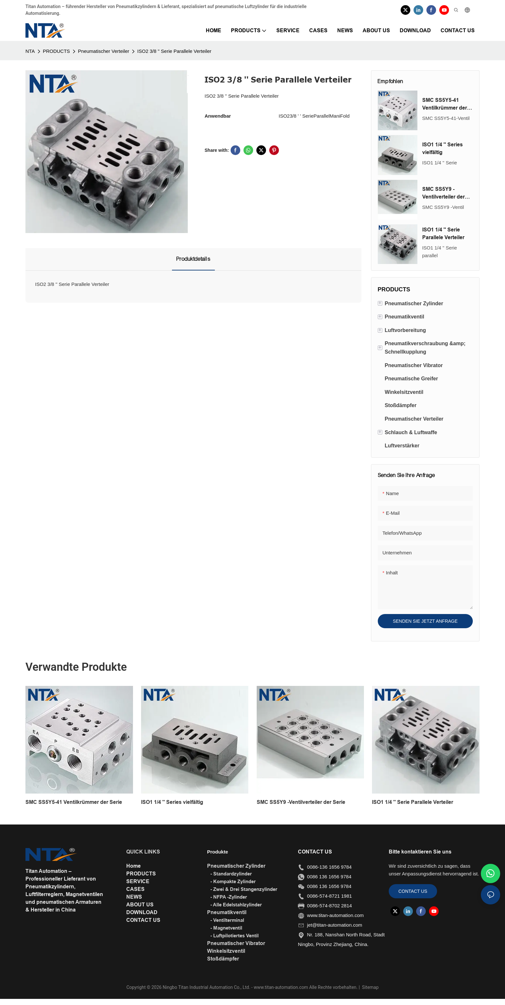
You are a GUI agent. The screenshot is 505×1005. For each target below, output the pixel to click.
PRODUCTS (56, 51)
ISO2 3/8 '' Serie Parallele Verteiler (174, 51)
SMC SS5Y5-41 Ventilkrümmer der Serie (444, 104)
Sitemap (370, 987)
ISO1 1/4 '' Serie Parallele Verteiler (443, 233)
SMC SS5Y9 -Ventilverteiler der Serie (443, 193)
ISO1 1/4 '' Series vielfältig (442, 148)
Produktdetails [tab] (193, 259)
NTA (30, 51)
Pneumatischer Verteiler (103, 51)
